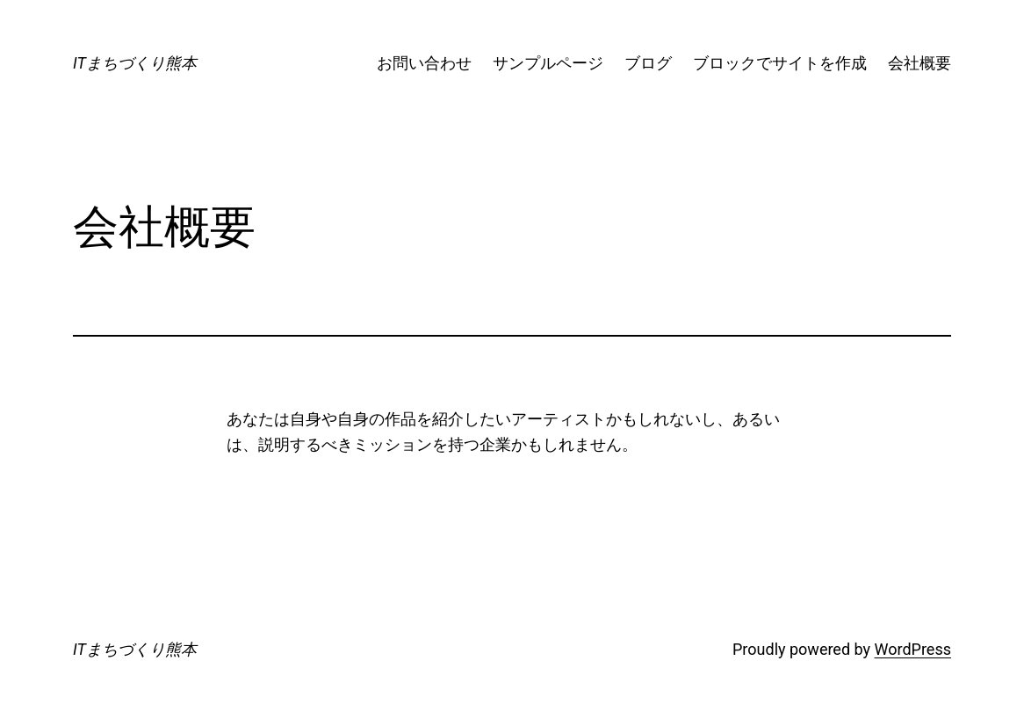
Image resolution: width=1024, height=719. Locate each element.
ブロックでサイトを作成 (780, 63)
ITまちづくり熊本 (135, 63)
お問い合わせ (424, 63)
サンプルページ (548, 63)
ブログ (648, 63)
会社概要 (919, 63)
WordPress (913, 649)
